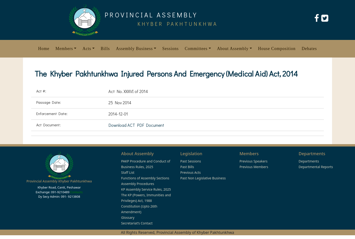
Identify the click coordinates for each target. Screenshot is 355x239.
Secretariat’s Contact (136, 223)
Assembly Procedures (137, 183)
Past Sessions (190, 161)
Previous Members (254, 167)
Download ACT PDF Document (136, 125)
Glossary (127, 217)
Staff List (127, 172)
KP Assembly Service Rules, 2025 (146, 189)
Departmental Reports (316, 167)
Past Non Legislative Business (203, 178)
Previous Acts (190, 172)
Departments (309, 161)
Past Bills (187, 167)
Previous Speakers (254, 161)
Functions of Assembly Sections (145, 178)
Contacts (76, 192)
